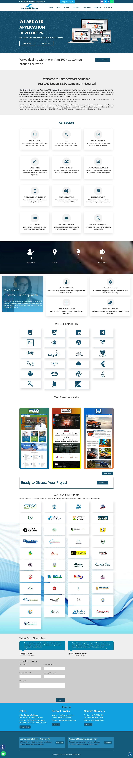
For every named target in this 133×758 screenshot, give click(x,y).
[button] (26, 648)
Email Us (56, 724)
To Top (130, 754)
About (58, 7)
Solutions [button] (76, 7)
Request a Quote (102, 60)
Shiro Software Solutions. (72, 754)
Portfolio (87, 7)
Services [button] (67, 7)
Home (51, 7)
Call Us (88, 724)
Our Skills (97, 7)
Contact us (108, 7)
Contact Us (102, 483)
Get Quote (59, 743)
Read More (107, 473)
